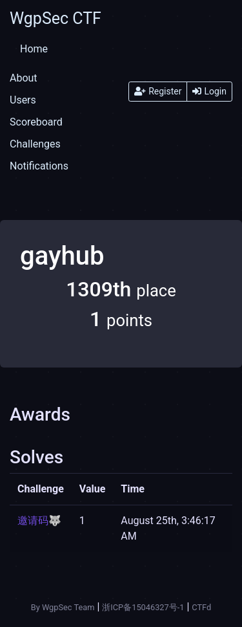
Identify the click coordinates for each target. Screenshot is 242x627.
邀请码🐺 (39, 520)
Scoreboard (36, 122)
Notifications (39, 166)
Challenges (35, 144)
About (23, 78)
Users (23, 100)
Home (34, 49)
